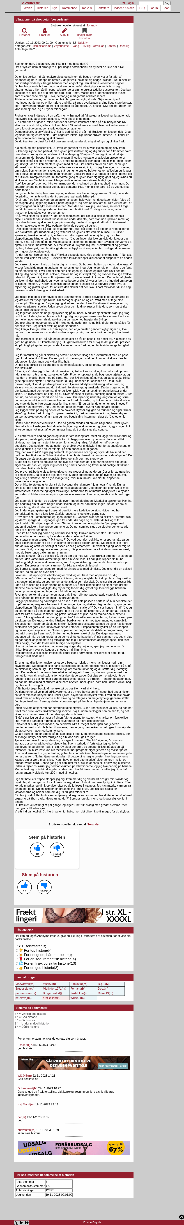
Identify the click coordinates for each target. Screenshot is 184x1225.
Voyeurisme (61, 45)
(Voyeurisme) (59, 19)
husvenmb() (26, 1129)
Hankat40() (78, 983)
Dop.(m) (103, 988)
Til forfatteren (31, 946)
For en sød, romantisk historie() (45, 963)
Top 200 (87, 8)
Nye (55, 8)
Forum (154, 8)
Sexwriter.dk (31, 3)
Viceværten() (24, 983)
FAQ (142, 8)
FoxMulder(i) (78, 993)
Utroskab (98, 45)
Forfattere (103, 8)
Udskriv (83, 42)
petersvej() (23, 997)
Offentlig (124, 45)
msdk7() (49, 983)
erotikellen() (51, 997)
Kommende (69, 8)
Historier (42, 8)
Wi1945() (77, 997)
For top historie (33, 950)
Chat (166, 8)
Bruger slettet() (24, 988)
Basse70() (25, 1045)
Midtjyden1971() (54, 988)
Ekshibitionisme (41, 45)
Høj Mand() (26, 1104)
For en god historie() (38, 968)
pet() (22, 1117)
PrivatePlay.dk (92, 1222)
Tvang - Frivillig (81, 45)
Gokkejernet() (27, 1088)
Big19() (104, 983)
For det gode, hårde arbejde (44, 955)
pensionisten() (25, 993)
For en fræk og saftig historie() (46, 965)
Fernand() (78, 988)
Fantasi (111, 45)
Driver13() (105, 993)
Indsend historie (124, 8)
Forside (27, 8)
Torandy (92, 25)
